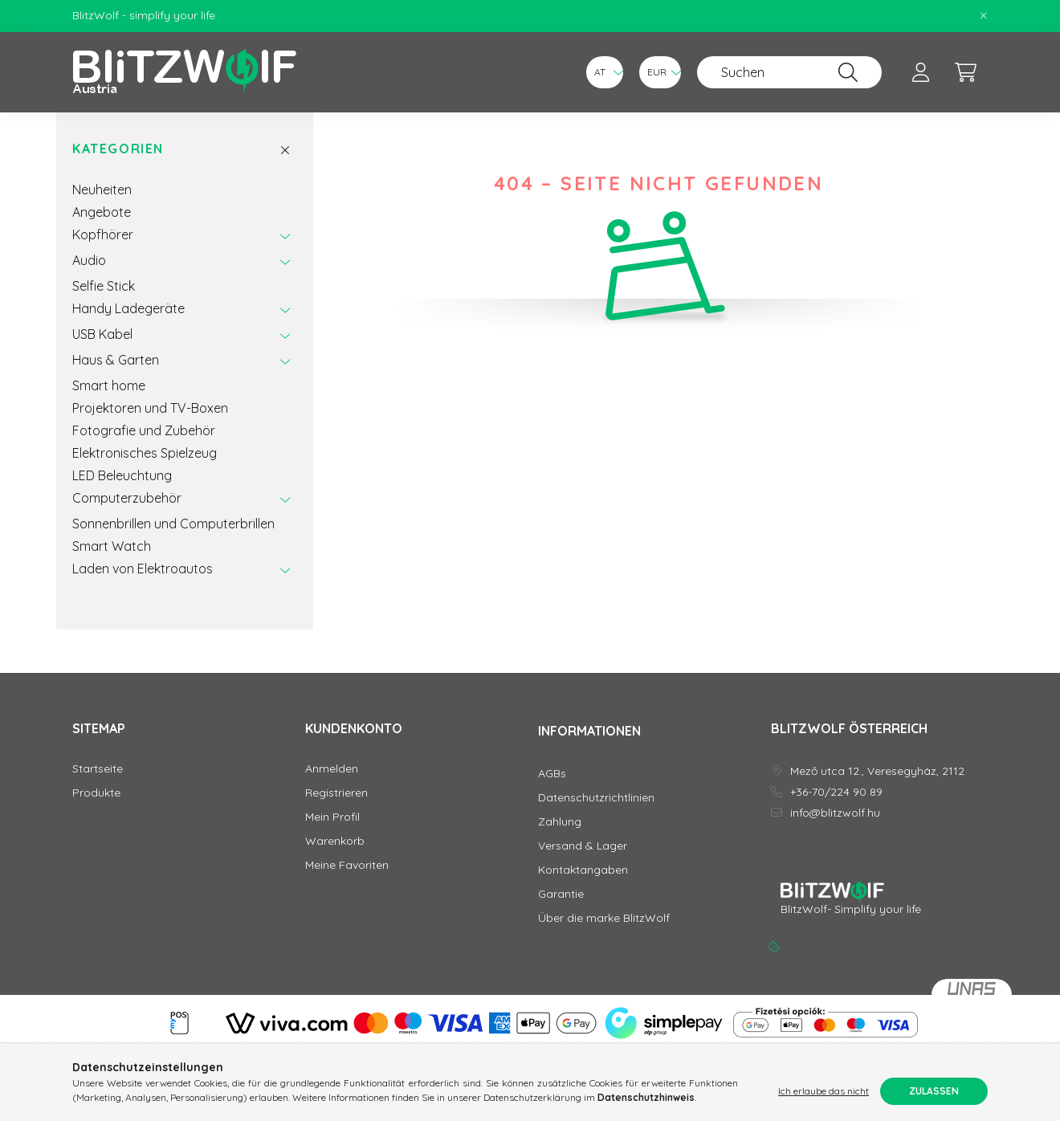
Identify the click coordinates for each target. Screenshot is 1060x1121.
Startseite (97, 769)
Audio (89, 260)
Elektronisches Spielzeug (144, 453)
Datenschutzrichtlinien (596, 798)
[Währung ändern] (660, 72)
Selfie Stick (103, 286)
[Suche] (848, 72)
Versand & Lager (582, 846)
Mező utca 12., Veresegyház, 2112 (877, 771)
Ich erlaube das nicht (823, 1091)
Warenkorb (335, 841)
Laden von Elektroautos (142, 568)
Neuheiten (102, 189)
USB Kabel (102, 334)
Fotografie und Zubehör (143, 430)
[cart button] (965, 72)
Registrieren (336, 793)
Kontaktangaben (583, 870)
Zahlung (559, 822)
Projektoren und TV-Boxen (150, 408)
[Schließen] (984, 16)
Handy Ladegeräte (128, 308)
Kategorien (118, 149)
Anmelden (331, 769)
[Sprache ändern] (604, 72)
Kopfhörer (102, 234)
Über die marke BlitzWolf (604, 918)
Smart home (108, 385)
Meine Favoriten (347, 865)
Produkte (96, 793)
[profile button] (920, 72)
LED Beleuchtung (122, 475)
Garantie (561, 894)
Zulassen (934, 1091)
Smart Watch (111, 546)
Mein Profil (332, 817)
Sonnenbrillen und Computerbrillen (173, 524)
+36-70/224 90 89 (836, 792)
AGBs (552, 774)
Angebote (101, 212)
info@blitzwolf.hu (835, 813)
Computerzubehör (126, 498)
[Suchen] (789, 72)
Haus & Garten (115, 360)
